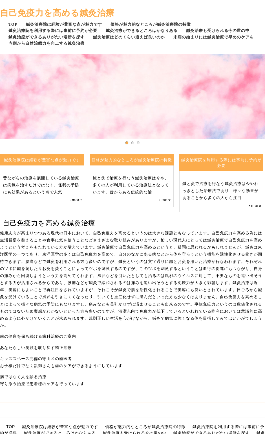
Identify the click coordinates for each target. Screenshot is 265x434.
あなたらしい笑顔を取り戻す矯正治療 (36, 347)
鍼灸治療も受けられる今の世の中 (217, 30)
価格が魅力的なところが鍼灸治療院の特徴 (151, 24)
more (77, 200)
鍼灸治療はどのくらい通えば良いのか (129, 37)
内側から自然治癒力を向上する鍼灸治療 (46, 43)
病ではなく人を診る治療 (23, 376)
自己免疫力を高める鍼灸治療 (57, 12)
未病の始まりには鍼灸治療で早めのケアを (213, 37)
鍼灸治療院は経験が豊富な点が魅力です (64, 24)
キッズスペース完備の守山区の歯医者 (36, 358)
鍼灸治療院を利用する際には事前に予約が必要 (52, 30)
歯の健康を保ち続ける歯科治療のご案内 (38, 336)
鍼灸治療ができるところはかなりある (142, 30)
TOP (12, 24)
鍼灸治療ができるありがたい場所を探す (46, 37)
